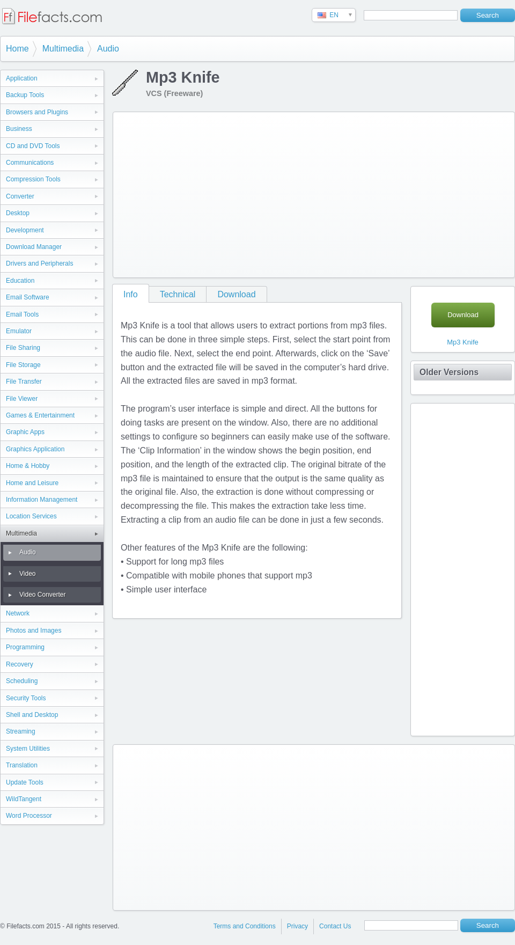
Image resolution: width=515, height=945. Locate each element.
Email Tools (22, 314)
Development (25, 230)
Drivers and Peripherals (39, 263)
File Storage (23, 365)
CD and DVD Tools (33, 146)
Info (130, 294)
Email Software (27, 297)
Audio (108, 48)
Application (22, 78)
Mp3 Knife (463, 342)
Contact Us (335, 926)
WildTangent (23, 799)
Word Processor (29, 815)
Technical (178, 294)
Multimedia (63, 48)
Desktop (18, 213)
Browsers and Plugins (37, 112)
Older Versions (449, 372)
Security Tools (26, 698)
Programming (25, 647)
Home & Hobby (27, 466)
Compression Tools (33, 179)
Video (27, 573)
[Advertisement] (258, 193)
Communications (30, 162)
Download (236, 294)
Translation (22, 765)
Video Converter (42, 594)
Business (19, 129)
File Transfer (24, 381)
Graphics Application (35, 449)
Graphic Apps (25, 432)
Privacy (297, 926)
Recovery (19, 664)
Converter (20, 196)
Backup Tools (25, 95)
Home (17, 48)
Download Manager (34, 247)
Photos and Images (33, 630)
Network (18, 613)
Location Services (31, 516)
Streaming (20, 731)
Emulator (19, 331)
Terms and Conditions (245, 926)
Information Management (41, 499)
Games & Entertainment (40, 415)
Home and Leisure (32, 483)
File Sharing (23, 347)
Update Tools (24, 782)
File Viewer (22, 398)
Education (20, 280)
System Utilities (28, 748)
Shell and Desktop (32, 715)
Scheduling (22, 681)
